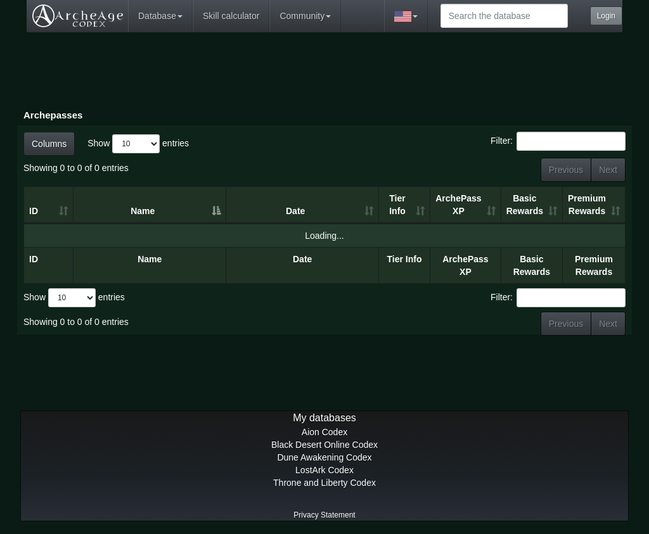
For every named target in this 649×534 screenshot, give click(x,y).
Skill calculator (231, 16)
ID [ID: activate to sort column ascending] (33, 211)
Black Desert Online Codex (324, 445)
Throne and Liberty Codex (324, 483)
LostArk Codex (324, 470)
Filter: (558, 141)
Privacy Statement (324, 515)
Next (608, 170)
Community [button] (305, 16)
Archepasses (52, 115)
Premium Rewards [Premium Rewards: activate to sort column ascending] (587, 204)
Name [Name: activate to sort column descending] (143, 211)
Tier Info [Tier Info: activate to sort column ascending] (397, 204)
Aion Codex (324, 432)
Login (606, 15)
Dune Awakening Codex (324, 457)
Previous (566, 170)
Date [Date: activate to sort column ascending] (295, 211)
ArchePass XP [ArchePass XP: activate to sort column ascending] (458, 204)
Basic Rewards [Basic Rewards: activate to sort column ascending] (524, 204)
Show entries (138, 143)
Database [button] (160, 16)
